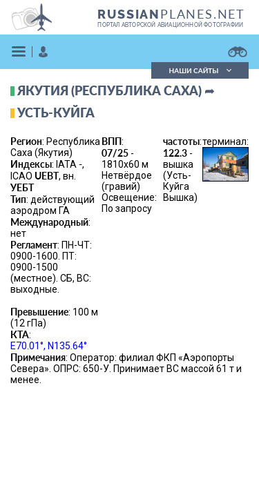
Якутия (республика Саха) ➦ (116, 90)
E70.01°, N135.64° (48, 345)
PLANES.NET (171, 13)
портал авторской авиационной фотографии (170, 24)
